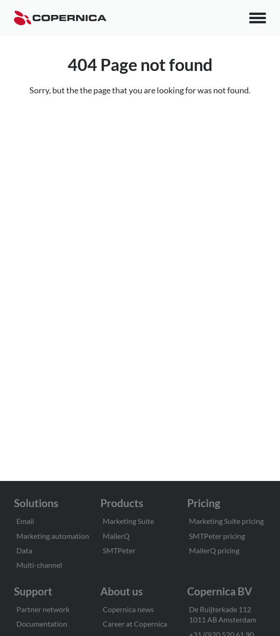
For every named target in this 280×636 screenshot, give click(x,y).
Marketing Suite (128, 520)
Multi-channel (39, 564)
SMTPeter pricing (217, 535)
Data (24, 550)
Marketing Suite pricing (226, 520)
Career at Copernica (135, 623)
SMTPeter (119, 550)
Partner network (43, 609)
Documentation (41, 623)
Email (25, 520)
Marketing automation (52, 535)
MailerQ (116, 535)
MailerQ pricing (214, 550)
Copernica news (128, 609)
